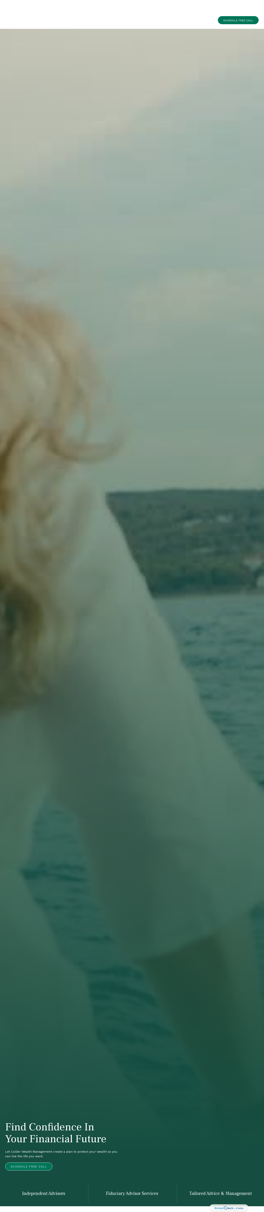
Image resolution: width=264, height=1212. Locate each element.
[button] (146, 8)
